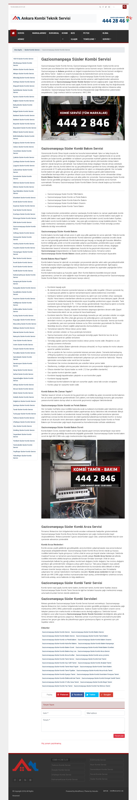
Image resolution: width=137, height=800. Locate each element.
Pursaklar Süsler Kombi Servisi (24, 353)
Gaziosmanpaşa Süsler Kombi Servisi (24, 228)
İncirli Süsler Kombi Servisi (22, 267)
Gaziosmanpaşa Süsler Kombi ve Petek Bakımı (59, 640)
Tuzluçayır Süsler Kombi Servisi (24, 414)
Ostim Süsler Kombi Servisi (23, 345)
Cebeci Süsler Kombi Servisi (23, 147)
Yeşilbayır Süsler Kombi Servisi (24, 451)
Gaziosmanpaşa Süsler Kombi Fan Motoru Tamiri (92, 686)
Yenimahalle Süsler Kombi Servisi (22, 446)
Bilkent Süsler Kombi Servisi (23, 132)
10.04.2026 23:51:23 (17, 7)
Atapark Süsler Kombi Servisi (23, 86)
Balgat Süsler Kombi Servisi (23, 111)
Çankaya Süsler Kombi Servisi (24, 161)
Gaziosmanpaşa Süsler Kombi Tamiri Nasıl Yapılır (60, 667)
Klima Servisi (106, 36)
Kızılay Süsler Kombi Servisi (23, 316)
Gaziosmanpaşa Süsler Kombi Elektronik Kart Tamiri (61, 678)
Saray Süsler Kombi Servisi (23, 370)
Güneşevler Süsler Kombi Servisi (22, 238)
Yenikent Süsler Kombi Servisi (24, 441)
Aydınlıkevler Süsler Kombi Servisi (23, 91)
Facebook (78, 695)
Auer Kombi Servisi (98, 765)
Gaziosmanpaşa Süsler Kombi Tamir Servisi (58, 659)
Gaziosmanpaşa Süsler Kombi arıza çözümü (92, 655)
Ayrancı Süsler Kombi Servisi (23, 97)
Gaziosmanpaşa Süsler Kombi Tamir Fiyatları (58, 670)
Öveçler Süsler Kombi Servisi (23, 349)
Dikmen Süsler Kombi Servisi (23, 187)
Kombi (65, 33)
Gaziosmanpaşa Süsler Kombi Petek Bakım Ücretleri (95, 647)
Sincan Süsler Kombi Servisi (23, 389)
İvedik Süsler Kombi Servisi (23, 271)
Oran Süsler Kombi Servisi (22, 340)
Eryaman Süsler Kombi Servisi (24, 206)
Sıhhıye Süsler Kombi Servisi (23, 385)
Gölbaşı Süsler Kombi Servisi (23, 233)
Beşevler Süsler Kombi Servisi (24, 124)
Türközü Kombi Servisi (61, 765)
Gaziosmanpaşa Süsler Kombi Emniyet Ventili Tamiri (101, 678)
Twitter (92, 695)
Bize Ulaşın (74, 36)
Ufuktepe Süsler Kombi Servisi (24, 422)
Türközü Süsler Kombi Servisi (23, 418)
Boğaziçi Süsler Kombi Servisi (24, 143)
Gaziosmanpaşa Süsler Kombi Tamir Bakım (92, 636)
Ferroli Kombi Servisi (98, 774)
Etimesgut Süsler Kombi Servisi (24, 218)
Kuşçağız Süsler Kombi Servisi (24, 320)
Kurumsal (54, 33)
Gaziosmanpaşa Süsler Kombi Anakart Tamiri (94, 663)
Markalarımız (39, 33)
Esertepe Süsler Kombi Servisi (24, 214)
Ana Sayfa (18, 50)
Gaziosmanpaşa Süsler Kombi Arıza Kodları (58, 655)
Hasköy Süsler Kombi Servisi (23, 244)
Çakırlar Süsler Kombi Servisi (23, 157)
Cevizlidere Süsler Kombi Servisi (22, 152)
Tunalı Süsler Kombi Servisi (23, 409)
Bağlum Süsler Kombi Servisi (23, 101)
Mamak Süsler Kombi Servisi (23, 332)
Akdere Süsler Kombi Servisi (23, 69)
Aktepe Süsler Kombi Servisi (23, 74)
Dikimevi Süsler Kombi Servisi (24, 183)
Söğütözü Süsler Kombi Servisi (24, 401)
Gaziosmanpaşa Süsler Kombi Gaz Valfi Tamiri (59, 663)
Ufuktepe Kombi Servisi (61, 775)
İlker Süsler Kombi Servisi (22, 258)
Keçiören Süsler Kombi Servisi (24, 299)
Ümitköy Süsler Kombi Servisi (24, 430)
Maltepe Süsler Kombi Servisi (24, 328)
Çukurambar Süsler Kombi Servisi (22, 171)
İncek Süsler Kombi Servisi (22, 262)
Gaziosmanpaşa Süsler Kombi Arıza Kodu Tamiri (94, 670)
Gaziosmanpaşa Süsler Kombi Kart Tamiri (91, 659)
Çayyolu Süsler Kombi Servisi (24, 166)
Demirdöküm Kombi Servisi (101, 769)
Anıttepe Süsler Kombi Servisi (24, 82)
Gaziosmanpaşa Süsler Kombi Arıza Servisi (94, 651)
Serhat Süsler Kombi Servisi (23, 374)
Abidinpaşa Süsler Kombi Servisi (22, 64)
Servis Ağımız (21, 36)
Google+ (107, 695)
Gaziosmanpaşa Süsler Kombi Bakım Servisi (87, 632)
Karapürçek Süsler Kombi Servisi (22, 282)
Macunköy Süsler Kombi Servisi (24, 324)
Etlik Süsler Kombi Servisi (22, 222)
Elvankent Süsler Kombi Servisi (24, 198)
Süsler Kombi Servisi (32, 50)
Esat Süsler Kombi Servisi (22, 210)
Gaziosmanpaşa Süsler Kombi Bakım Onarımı (94, 640)
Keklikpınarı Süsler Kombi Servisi (22, 304)
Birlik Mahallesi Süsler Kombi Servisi (23, 137)
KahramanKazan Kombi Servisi (65, 779)
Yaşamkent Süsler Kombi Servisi (22, 435)
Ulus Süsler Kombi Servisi (22, 426)
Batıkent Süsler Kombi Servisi (24, 115)
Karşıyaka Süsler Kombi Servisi (24, 288)
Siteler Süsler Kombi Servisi (23, 393)
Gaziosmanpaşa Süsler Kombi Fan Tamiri (57, 686)
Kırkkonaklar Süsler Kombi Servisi (22, 310)
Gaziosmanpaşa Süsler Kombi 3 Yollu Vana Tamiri (60, 682)
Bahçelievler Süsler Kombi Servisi (22, 106)
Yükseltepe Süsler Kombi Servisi (22, 457)
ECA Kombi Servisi (98, 760)
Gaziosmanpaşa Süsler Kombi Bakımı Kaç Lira (59, 651)
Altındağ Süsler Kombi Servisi (24, 78)
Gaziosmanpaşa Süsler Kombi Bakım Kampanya (96, 643)
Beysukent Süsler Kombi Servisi (24, 128)
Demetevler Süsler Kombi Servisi (22, 177)
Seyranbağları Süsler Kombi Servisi (23, 379)
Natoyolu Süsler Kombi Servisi (24, 336)
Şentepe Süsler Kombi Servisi (24, 405)
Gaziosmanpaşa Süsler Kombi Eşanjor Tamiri (58, 674)
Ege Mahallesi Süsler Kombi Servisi (23, 192)
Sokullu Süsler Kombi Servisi (23, 397)
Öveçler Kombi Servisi (61, 770)
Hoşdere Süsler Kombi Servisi (24, 248)
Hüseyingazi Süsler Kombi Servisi (23, 253)
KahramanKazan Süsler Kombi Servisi (24, 276)
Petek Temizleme (88, 36)
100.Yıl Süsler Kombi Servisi (23, 59)
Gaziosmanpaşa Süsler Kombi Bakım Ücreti (58, 647)
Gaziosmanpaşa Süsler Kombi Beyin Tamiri (96, 682)
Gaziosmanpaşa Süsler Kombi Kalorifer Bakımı (59, 643)
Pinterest (64, 695)
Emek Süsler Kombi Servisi (23, 202)
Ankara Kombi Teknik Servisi (41, 18)
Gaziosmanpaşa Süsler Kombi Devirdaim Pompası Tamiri (98, 674)
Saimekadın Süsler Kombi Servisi (22, 358)
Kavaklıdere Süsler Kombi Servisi (22, 293)
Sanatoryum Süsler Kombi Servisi (22, 364)
